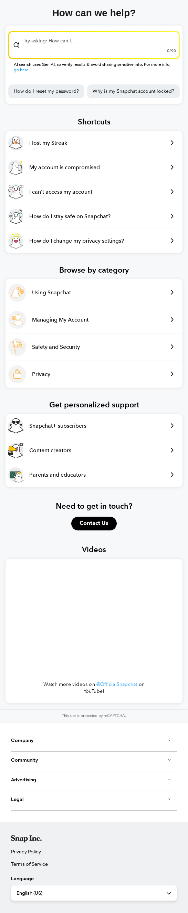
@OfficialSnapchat (116, 684)
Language (22, 878)
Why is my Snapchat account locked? (133, 91)
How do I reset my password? (46, 91)
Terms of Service (29, 864)
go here (21, 70)
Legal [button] (91, 799)
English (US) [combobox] (94, 893)
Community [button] (91, 760)
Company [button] (91, 740)
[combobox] (93, 45)
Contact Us (94, 523)
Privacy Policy (26, 852)
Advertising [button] (91, 779)
